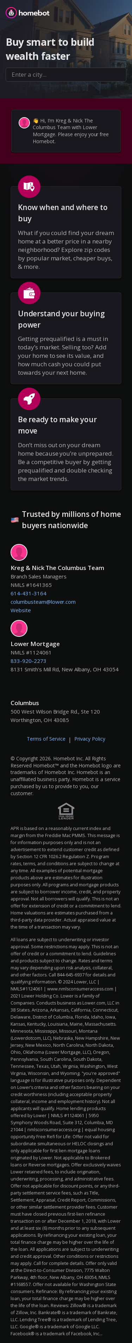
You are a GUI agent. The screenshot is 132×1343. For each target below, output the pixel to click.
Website (21, 610)
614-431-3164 (28, 593)
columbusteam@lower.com (43, 601)
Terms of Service (46, 738)
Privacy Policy (89, 738)
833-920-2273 (28, 660)
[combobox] (66, 75)
